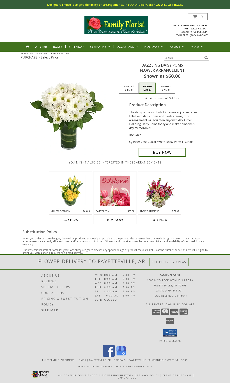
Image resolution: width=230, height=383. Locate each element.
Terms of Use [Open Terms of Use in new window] (126, 377)
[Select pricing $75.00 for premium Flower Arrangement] (165, 88)
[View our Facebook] (109, 355)
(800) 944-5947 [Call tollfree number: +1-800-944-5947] (199, 35)
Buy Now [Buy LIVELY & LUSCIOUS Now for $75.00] (159, 219)
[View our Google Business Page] (121, 355)
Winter (41, 47)
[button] (198, 16)
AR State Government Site (134, 366)
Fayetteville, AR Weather (95, 366)
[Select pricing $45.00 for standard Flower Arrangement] (129, 88)
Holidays (154, 47)
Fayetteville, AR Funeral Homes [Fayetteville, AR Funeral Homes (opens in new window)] (64, 359)
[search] (206, 58)
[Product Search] (183, 57)
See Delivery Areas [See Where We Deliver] (169, 262)
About (177, 47)
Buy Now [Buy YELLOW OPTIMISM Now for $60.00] (70, 219)
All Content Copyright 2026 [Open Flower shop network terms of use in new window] (79, 375)
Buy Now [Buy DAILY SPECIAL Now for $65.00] (115, 219)
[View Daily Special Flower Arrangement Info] (115, 190)
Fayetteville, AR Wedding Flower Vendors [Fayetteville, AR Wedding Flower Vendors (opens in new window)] (158, 359)
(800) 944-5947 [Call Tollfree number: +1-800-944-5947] (177, 295)
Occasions (127, 47)
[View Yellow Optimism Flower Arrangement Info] (71, 190)
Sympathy (100, 47)
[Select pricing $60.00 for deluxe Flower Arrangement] (147, 88)
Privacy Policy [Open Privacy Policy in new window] (148, 375)
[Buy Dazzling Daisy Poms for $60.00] (162, 152)
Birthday (76, 47)
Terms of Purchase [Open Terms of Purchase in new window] (177, 375)
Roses (58, 47)
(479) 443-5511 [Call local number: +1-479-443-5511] (199, 32)
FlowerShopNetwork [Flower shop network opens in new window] (118, 375)
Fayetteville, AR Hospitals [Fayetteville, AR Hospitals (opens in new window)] (107, 359)
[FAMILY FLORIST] (116, 24)
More (197, 47)
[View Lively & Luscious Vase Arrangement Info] (160, 190)
